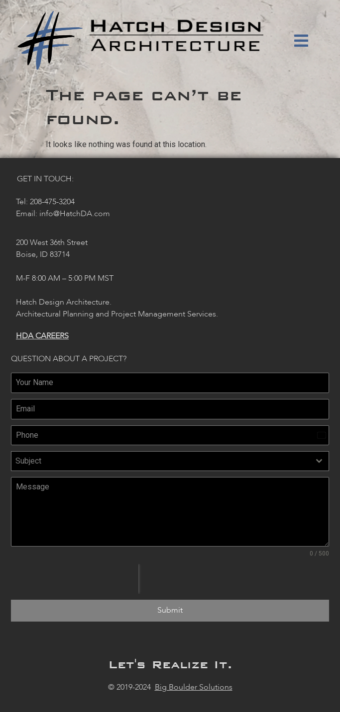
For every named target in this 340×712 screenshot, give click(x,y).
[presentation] (74, 579)
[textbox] (160, 461)
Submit (170, 610)
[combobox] (170, 461)
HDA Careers (42, 335)
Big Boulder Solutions (193, 687)
